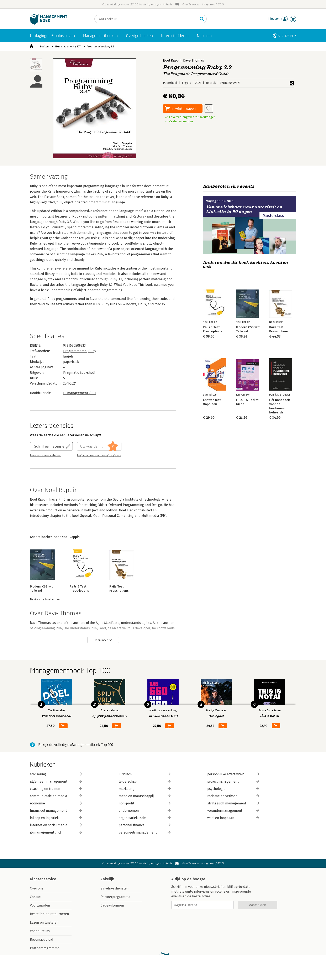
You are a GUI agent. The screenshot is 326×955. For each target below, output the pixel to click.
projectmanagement (233, 781)
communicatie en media (56, 796)
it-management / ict (56, 832)
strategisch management (233, 803)
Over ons (36, 888)
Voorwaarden (40, 905)
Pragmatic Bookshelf (79, 373)
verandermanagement (233, 811)
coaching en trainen (56, 789)
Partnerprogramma (45, 948)
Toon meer (101, 640)
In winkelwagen (184, 108)
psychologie (233, 789)
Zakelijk (107, 879)
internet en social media (56, 825)
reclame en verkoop (233, 796)
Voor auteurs (40, 931)
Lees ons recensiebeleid (45, 455)
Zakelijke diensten (115, 888)
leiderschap (145, 781)
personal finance (145, 825)
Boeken (44, 46)
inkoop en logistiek (56, 818)
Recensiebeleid (41, 939)
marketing (145, 789)
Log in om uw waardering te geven (99, 455)
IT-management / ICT (68, 46)
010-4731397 (287, 35)
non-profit (145, 803)
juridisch (145, 774)
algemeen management (56, 781)
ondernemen (145, 811)
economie (56, 803)
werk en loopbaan (233, 818)
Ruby (92, 351)
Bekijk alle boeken (42, 599)
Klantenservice (43, 879)
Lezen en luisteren (44, 922)
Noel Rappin (172, 60)
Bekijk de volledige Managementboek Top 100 (75, 744)
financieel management (56, 811)
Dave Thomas (193, 60)
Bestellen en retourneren (49, 914)
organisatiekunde (145, 818)
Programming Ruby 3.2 (100, 46)
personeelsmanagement (145, 832)
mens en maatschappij (145, 796)
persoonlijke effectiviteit (233, 774)
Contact (36, 897)
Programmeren (75, 351)
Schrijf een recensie (49, 446)
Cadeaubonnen (112, 905)
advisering (56, 774)
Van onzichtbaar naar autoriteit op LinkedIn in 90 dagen (244, 209)
